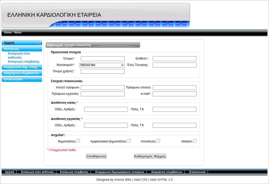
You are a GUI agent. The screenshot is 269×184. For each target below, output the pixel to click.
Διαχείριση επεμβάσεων (21, 73)
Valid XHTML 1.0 (161, 179)
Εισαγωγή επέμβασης (24, 61)
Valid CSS (141, 179)
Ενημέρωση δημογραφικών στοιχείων (119, 171)
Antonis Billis (122, 179)
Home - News (13, 32)
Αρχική (9, 43)
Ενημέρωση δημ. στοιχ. (21, 67)
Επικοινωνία (13, 79)
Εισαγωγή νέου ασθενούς (19, 55)
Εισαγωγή (11, 49)
